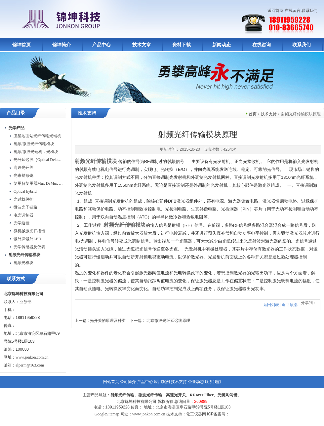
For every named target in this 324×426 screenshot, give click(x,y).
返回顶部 (290, 304)
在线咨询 (261, 44)
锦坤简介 (61, 44)
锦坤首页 (21, 44)
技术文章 (141, 44)
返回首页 (275, 10)
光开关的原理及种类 (108, 320)
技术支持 (269, 114)
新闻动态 (221, 44)
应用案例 (162, 381)
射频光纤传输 (122, 395)
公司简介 (128, 381)
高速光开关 (176, 395)
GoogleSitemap (107, 414)
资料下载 (181, 44)
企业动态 (196, 381)
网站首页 (111, 381)
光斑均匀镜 (227, 395)
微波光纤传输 (150, 395)
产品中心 (101, 44)
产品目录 (16, 112)
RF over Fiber (202, 395)
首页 (253, 114)
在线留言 (293, 10)
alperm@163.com (30, 365)
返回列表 (271, 304)
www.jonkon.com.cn (32, 357)
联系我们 (309, 10)
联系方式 (16, 278)
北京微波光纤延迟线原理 (168, 320)
